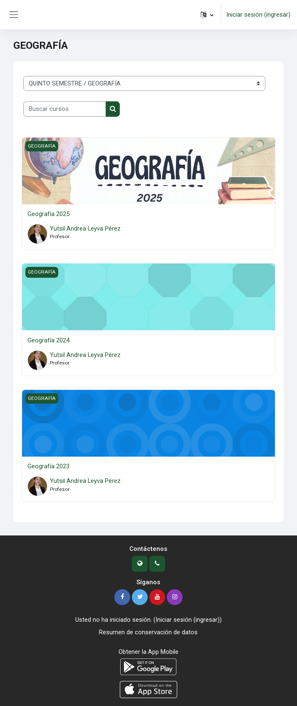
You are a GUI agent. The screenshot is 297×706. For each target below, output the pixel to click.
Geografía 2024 (48, 340)
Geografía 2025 (48, 214)
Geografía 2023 (48, 466)
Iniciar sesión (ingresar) (258, 14)
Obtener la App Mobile (148, 652)
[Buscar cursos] (64, 108)
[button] (207, 14)
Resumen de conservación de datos (148, 632)
